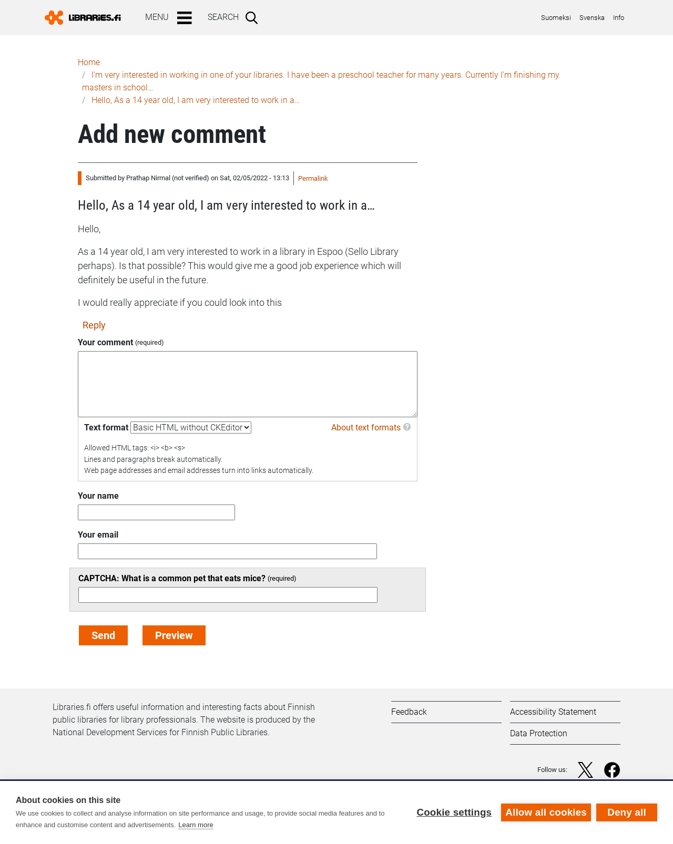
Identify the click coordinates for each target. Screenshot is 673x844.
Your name (98, 496)
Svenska (592, 18)
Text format (106, 428)
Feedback (409, 712)
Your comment (105, 342)
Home (89, 62)
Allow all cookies (546, 812)
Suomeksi (556, 18)
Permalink (313, 178)
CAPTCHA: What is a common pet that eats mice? (172, 578)
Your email (98, 535)
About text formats (366, 428)
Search (223, 17)
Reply (94, 325)
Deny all (626, 812)
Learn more (195, 825)
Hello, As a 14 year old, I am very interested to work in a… (195, 100)
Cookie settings (454, 812)
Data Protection (538, 733)
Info (618, 18)
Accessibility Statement (553, 712)
